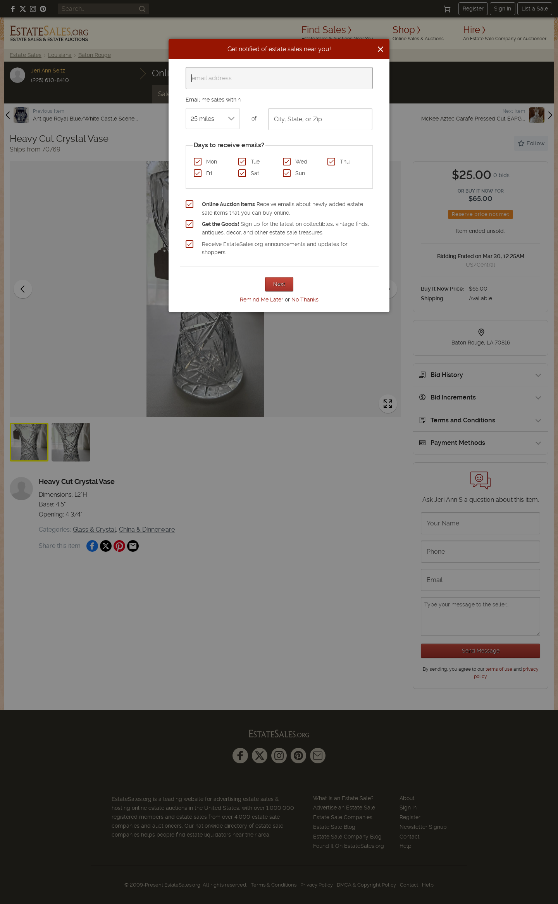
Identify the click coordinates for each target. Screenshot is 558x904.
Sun (300, 173)
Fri (209, 173)
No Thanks (305, 299)
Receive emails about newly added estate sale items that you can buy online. (282, 208)
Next (279, 284)
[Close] (380, 49)
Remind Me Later (261, 299)
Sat (255, 173)
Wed (301, 161)
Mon (211, 161)
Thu (345, 161)
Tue (255, 161)
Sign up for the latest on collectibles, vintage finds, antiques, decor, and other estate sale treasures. (285, 228)
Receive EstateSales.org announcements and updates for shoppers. (275, 248)
